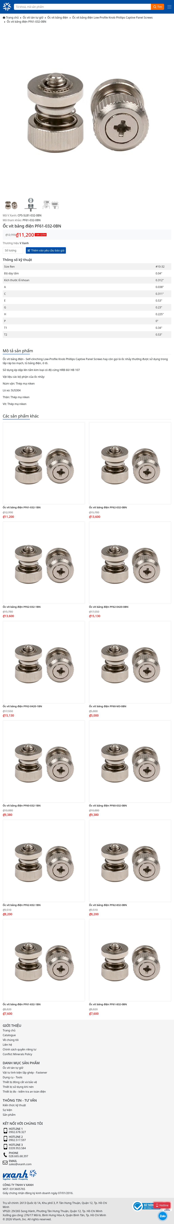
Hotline (162, 1205)
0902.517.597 (17, 1140)
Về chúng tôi (11, 1040)
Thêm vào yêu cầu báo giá (45, 250)
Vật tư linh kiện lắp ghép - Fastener (25, 1072)
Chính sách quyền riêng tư (19, 1049)
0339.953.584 (17, 1148)
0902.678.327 (17, 1132)
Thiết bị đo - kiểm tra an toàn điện (24, 1091)
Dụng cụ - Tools (12, 1077)
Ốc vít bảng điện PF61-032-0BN (26, 21)
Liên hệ (7, 1045)
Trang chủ (11, 17)
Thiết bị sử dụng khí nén (18, 1087)
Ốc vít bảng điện (57, 17)
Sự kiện (7, 1110)
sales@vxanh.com (20, 1164)
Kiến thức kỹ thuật (14, 1105)
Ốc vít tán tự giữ (33, 17)
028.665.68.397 (18, 1156)
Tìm (157, 7)
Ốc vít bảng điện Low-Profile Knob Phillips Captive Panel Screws (112, 17)
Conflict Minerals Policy (17, 1054)
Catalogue (9, 1035)
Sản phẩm (9, 1115)
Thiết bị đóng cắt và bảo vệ (20, 1082)
